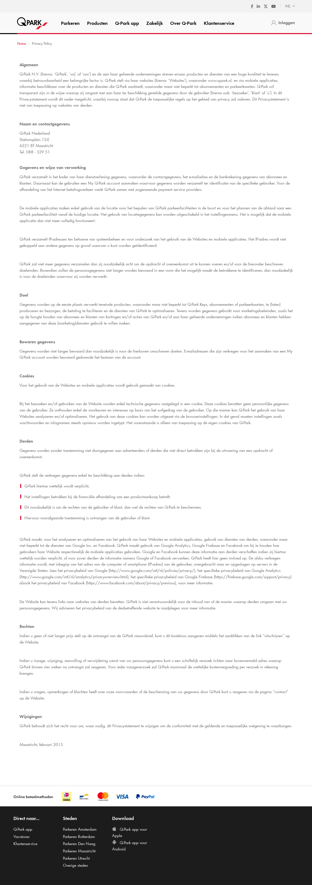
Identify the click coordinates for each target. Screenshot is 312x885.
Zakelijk (154, 23)
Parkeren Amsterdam (80, 829)
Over (183, 23)
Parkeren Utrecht (76, 858)
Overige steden (75, 865)
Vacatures (21, 836)
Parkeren (70, 23)
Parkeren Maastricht (79, 851)
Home (21, 43)
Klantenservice (219, 23)
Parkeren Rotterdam (79, 836)
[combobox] (288, 6)
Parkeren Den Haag (79, 843)
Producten (97, 23)
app (127, 23)
